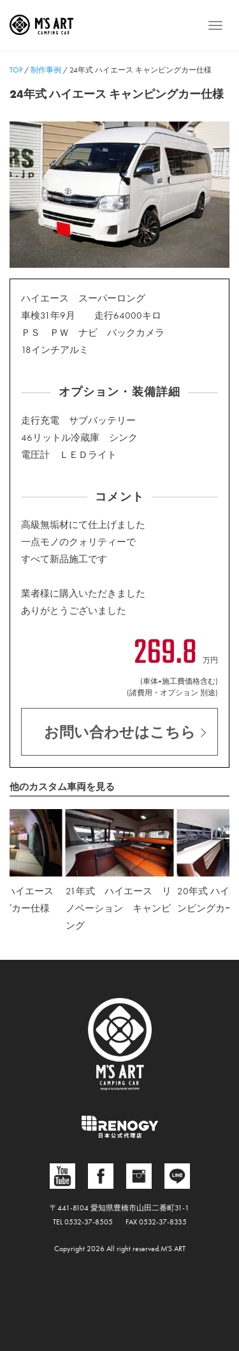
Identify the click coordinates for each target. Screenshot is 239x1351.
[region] (119, 194)
